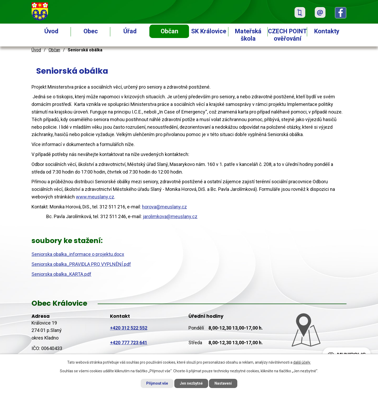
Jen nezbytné (191, 383)
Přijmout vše (157, 383)
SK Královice (208, 31)
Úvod (51, 31)
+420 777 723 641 (128, 342)
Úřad (129, 31)
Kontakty (326, 31)
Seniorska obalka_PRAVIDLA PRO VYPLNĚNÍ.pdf (81, 264)
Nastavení (223, 383)
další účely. (302, 362)
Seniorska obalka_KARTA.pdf (61, 274)
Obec (90, 31)
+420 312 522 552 (128, 328)
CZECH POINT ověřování (287, 35)
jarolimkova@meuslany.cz (170, 216)
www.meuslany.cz (95, 197)
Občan (169, 31)
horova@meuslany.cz (164, 206)
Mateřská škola (248, 35)
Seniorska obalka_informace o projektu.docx (78, 254)
